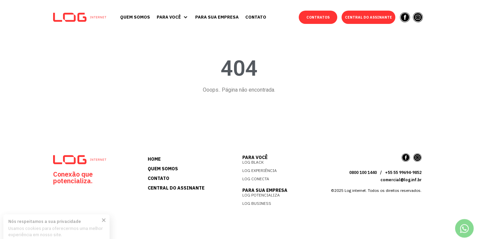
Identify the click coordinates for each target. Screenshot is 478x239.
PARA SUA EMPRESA (264, 190)
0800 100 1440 (363, 172)
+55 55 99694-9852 (403, 172)
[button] (172, 17)
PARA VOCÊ (255, 157)
